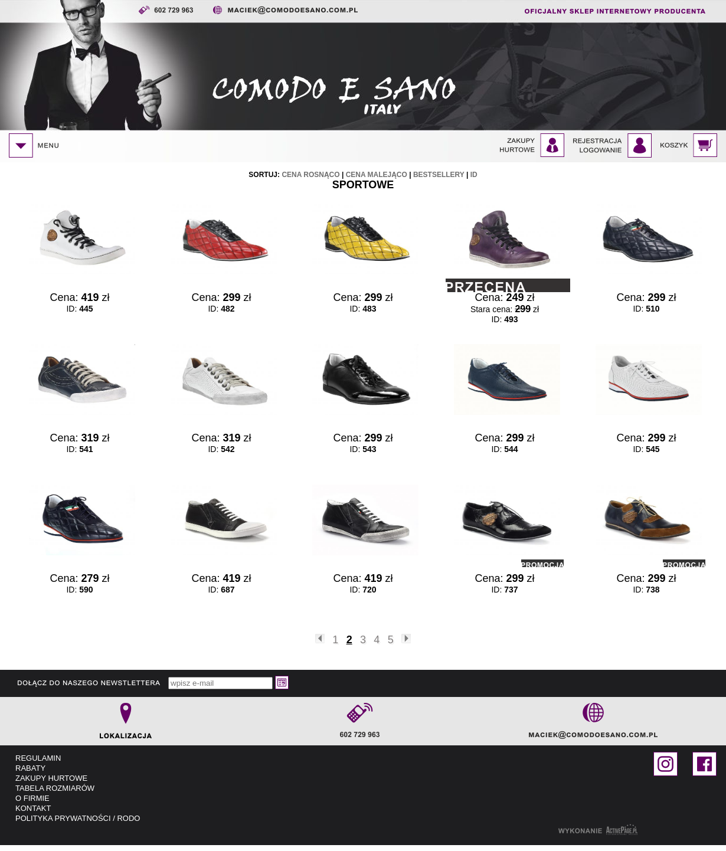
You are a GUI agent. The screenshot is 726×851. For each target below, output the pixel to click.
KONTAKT (33, 808)
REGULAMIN (38, 758)
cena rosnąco (310, 175)
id (474, 175)
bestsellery (439, 175)
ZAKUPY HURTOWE (51, 778)
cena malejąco (376, 175)
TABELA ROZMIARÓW (54, 788)
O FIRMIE (32, 798)
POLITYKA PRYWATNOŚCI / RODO (77, 818)
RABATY (30, 768)
